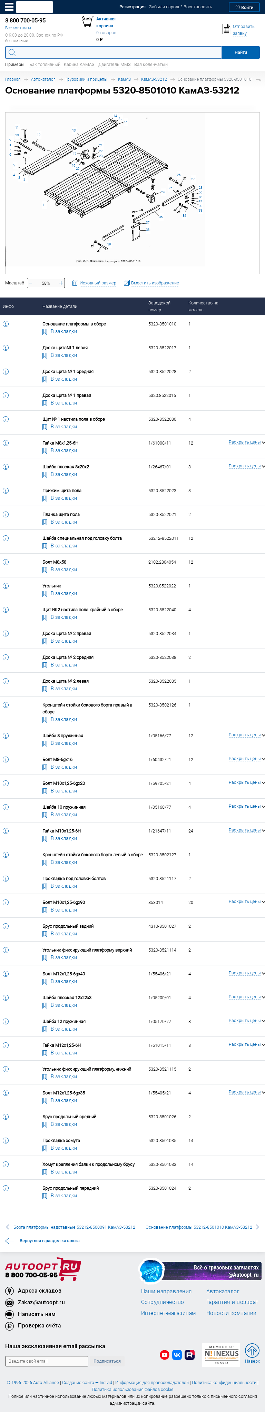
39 (109, 244)
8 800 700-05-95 (31, 1275)
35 (161, 217)
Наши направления (166, 1291)
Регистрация (132, 7)
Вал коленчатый (151, 64)
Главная (12, 79)
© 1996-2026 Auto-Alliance (33, 1382)
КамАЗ (124, 79)
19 (73, 165)
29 (200, 193)
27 (193, 179)
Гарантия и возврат (232, 1302)
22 (100, 151)
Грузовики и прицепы (86, 79)
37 (147, 222)
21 (100, 145)
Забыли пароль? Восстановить (180, 7)
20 (77, 168)
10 (17, 135)
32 (200, 206)
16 (125, 122)
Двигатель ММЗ (114, 64)
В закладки (59, 331)
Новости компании (231, 1313)
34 (184, 215)
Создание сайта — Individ (87, 1382)
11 (17, 127)
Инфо (8, 306)
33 (200, 210)
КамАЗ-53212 (154, 79)
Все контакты (18, 27)
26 (178, 175)
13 (74, 130)
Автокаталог (43, 79)
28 (200, 187)
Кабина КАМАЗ (79, 64)
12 (38, 135)
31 (200, 201)
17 (74, 154)
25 (170, 188)
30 (200, 197)
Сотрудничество (162, 1302)
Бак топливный (44, 64)
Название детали (59, 306)
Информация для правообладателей (152, 1382)
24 (163, 192)
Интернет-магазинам (168, 1313)
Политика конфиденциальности (224, 1382)
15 (120, 118)
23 (100, 156)
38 (147, 229)
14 (115, 116)
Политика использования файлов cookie (133, 1389)
